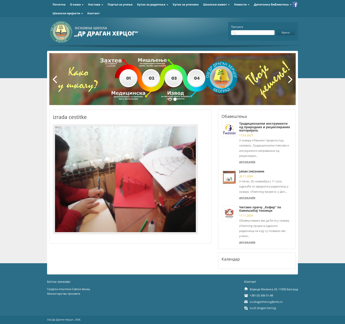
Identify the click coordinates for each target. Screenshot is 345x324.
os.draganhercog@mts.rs (266, 302)
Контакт (93, 13)
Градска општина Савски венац (68, 289)
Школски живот (216, 4)
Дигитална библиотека (273, 4)
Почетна (59, 4)
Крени (286, 32)
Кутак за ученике (186, 4)
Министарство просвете (63, 294)
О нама (77, 4)
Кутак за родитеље (152, 4)
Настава (95, 4)
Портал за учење (120, 4)
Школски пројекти (68, 13)
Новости (242, 4)
